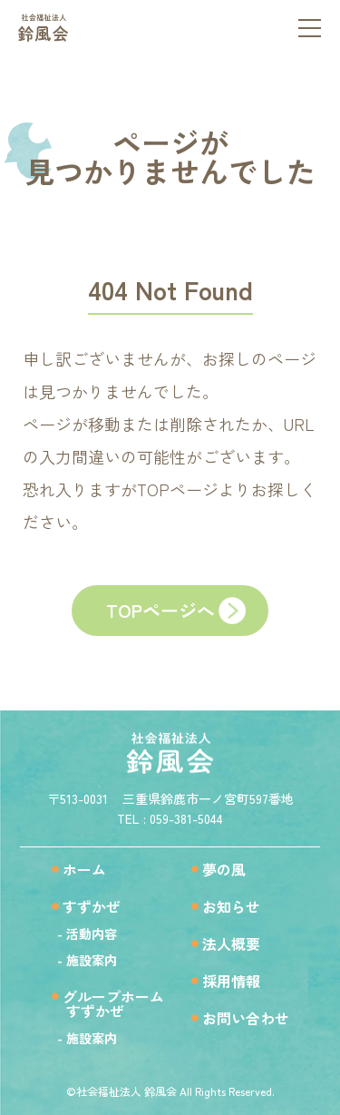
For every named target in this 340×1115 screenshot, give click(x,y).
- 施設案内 (87, 960)
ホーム (84, 869)
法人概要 (231, 943)
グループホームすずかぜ (108, 1003)
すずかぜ (92, 906)
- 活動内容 (87, 933)
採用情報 (231, 981)
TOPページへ (160, 610)
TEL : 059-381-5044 (170, 818)
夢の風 (224, 869)
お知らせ (231, 906)
